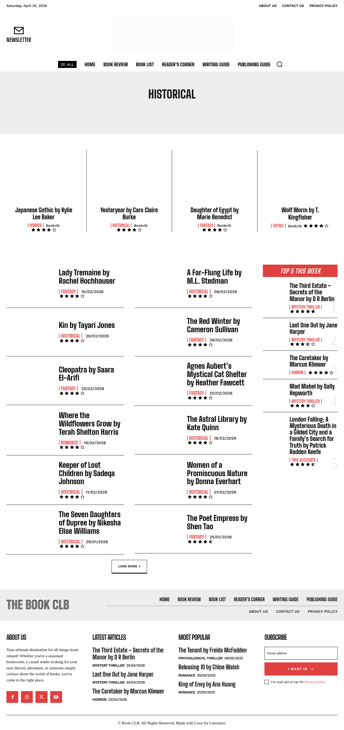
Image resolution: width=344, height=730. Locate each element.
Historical (121, 225)
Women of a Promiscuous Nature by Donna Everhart (219, 470)
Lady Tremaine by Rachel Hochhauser (89, 276)
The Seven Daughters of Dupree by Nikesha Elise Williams (89, 519)
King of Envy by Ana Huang (207, 683)
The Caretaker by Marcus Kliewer (308, 361)
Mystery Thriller (305, 307)
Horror (36, 225)
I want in (301, 667)
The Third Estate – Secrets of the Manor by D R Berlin (311, 292)
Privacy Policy (314, 681)
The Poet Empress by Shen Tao (213, 519)
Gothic (278, 226)
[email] (301, 652)
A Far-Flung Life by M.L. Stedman (216, 276)
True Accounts (303, 460)
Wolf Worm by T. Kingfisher (300, 213)
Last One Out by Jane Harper (313, 328)
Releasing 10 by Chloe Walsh (208, 666)
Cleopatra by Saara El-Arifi (87, 373)
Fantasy (206, 225)
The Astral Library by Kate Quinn (219, 422)
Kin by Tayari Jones (83, 325)
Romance (69, 439)
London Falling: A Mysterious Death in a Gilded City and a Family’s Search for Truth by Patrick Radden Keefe (312, 435)
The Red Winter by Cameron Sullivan (210, 324)
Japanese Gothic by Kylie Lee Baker (43, 213)
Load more (129, 562)
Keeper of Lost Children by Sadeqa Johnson (88, 470)
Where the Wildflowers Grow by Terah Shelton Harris (88, 422)
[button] (279, 64)
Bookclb (53, 226)
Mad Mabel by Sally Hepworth (312, 389)
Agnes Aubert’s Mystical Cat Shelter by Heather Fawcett (218, 374)
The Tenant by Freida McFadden (212, 649)
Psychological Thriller (200, 657)
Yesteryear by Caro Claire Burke (129, 213)
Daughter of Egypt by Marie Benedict (215, 213)
